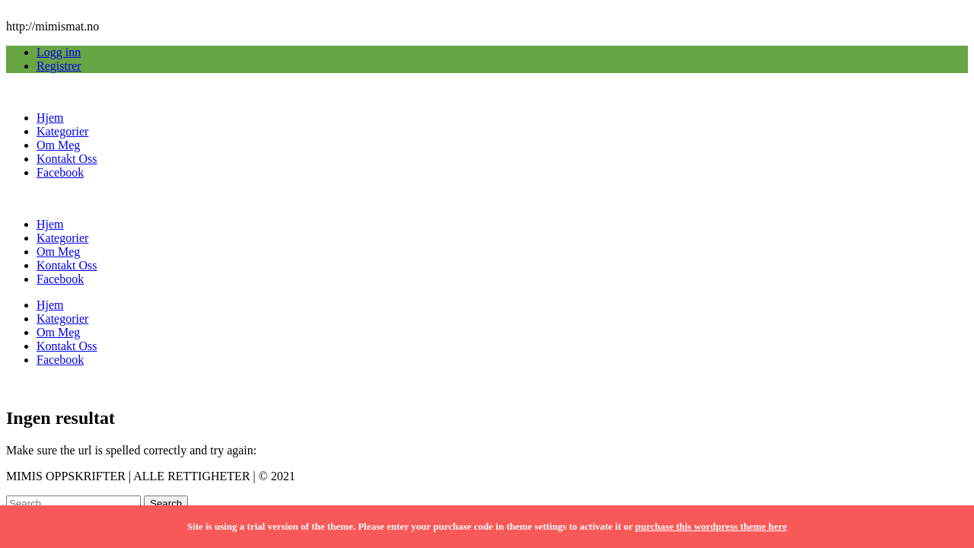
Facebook (60, 172)
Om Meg (58, 145)
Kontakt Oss (67, 158)
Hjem (50, 117)
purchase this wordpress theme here (711, 526)
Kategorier (62, 131)
